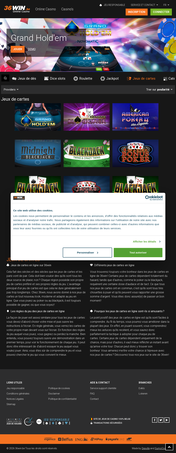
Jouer (17, 49)
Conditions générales (18, 393)
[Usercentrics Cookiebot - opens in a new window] (148, 198)
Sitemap (11, 404)
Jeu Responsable (112, 5)
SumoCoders (162, 448)
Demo (32, 49)
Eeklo (142, 388)
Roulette (83, 78)
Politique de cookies (59, 388)
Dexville (146, 448)
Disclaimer (54, 393)
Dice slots (54, 78)
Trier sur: (157, 90)
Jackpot (110, 78)
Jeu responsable (15, 388)
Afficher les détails (144, 241)
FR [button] (164, 5)
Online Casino (45, 9)
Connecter (161, 12)
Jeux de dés (24, 78)
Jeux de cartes (141, 78)
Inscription (136, 12)
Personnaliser (87, 252)
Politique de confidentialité (62, 399)
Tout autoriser (138, 252)
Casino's (67, 9)
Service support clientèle (103, 388)
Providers (9, 89)
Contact (94, 399)
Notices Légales (15, 399)
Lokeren (143, 393)
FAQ (92, 393)
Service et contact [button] (143, 5)
